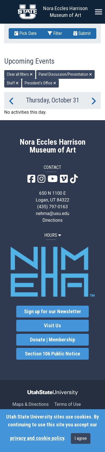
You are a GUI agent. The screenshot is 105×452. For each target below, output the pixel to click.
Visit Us (52, 326)
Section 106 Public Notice (52, 354)
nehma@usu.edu (52, 213)
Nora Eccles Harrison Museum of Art (65, 11)
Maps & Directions (30, 404)
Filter (55, 33)
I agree (80, 438)
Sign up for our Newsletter (52, 311)
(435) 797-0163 (52, 206)
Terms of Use (67, 404)
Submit (82, 33)
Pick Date (25, 33)
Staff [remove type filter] (13, 83)
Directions (53, 220)
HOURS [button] (52, 235)
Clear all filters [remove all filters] (20, 74)
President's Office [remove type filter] (40, 83)
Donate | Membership (52, 340)
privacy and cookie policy (37, 438)
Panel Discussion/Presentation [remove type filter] (65, 74)
